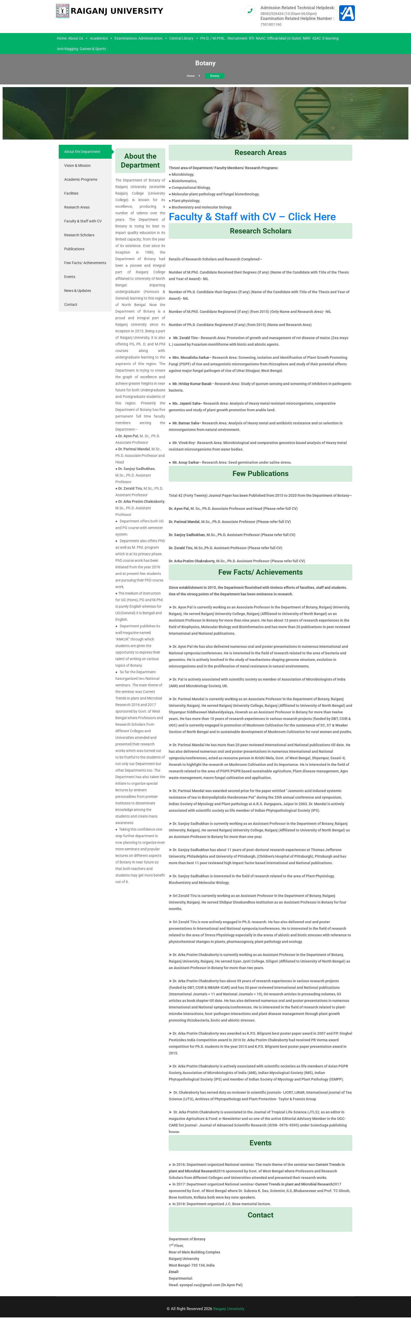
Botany (214, 76)
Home (62, 38)
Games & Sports (93, 49)
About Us (78, 38)
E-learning (330, 38)
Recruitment (237, 38)
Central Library (184, 38)
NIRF (307, 38)
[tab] (85, 152)
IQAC (316, 38)
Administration (153, 38)
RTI (251, 38)
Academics (101, 38)
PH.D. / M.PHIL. (213, 38)
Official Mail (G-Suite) (284, 38)
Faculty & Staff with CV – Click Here (252, 217)
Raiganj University (228, 1308)
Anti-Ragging (67, 49)
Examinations (126, 38)
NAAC (261, 38)
